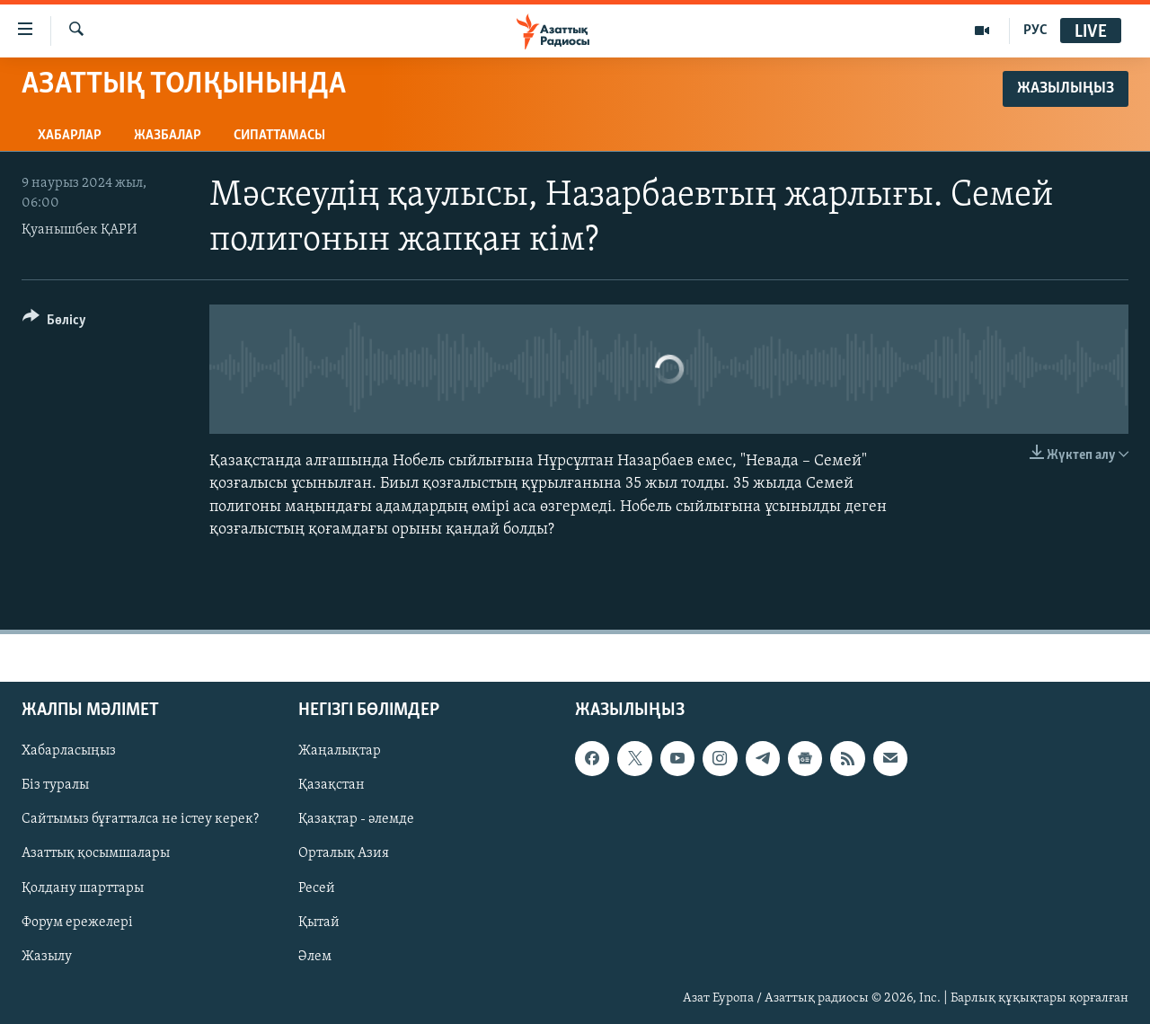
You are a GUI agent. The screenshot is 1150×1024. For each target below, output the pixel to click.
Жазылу (47, 956)
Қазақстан (331, 785)
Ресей (316, 888)
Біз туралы (55, 785)
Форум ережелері (77, 922)
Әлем (315, 956)
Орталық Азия (343, 854)
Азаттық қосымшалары (96, 854)
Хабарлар (70, 135)
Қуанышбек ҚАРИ (79, 230)
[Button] (54, 323)
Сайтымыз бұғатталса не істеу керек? (140, 819)
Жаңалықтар (339, 751)
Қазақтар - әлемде (356, 819)
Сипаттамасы (279, 135)
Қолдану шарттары (83, 888)
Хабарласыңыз (69, 751)
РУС (1035, 30)
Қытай (319, 922)
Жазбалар (167, 135)
